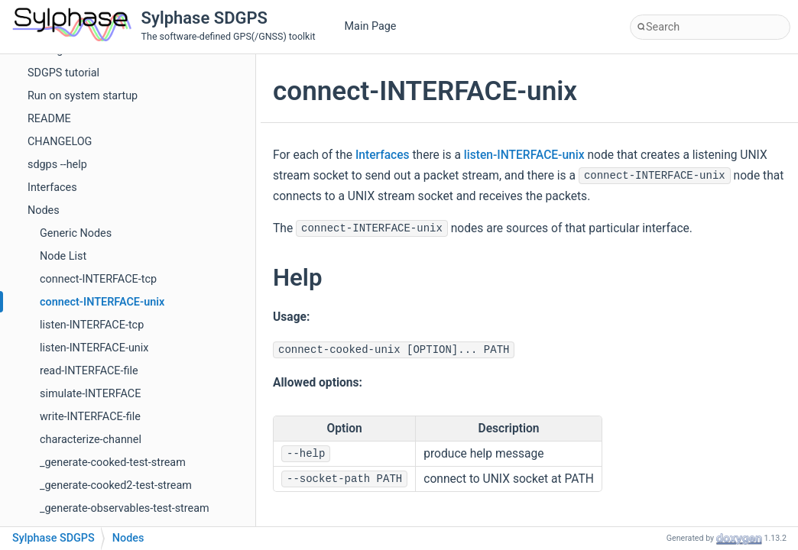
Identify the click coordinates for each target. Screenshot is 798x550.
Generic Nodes (76, 233)
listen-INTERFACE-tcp (92, 325)
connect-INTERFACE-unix (102, 302)
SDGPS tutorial (63, 72)
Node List (63, 256)
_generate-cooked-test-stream (113, 462)
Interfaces (52, 187)
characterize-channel (90, 439)
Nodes (44, 210)
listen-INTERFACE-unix (94, 347)
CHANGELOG (60, 141)
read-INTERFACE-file (89, 370)
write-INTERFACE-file (90, 416)
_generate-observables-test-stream (124, 508)
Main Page (371, 26)
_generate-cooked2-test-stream (116, 485)
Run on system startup (83, 95)
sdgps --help (57, 164)
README (49, 118)
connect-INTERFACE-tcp (98, 279)
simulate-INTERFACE (90, 393)
